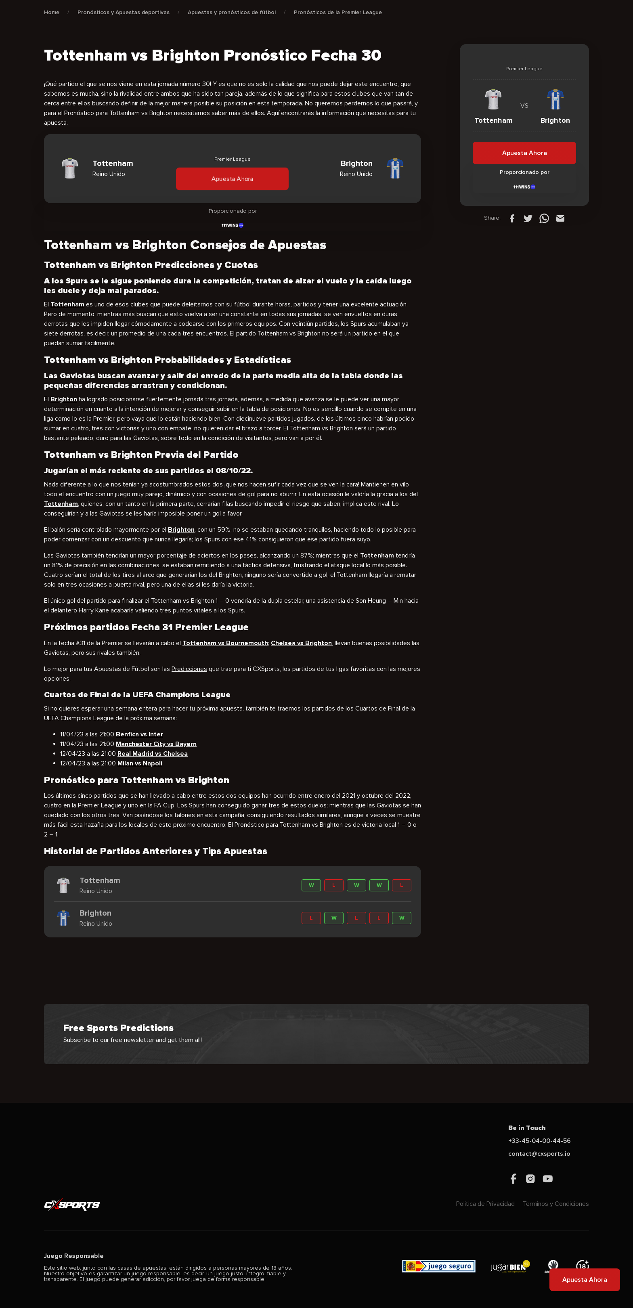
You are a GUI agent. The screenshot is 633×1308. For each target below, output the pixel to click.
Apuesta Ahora (232, 178)
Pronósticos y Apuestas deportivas (124, 12)
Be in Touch (527, 1128)
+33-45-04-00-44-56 (539, 1141)
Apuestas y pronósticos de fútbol (232, 12)
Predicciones (189, 669)
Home (51, 12)
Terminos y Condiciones (556, 1204)
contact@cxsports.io (539, 1154)
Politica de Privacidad (485, 1204)
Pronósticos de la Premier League (338, 12)
